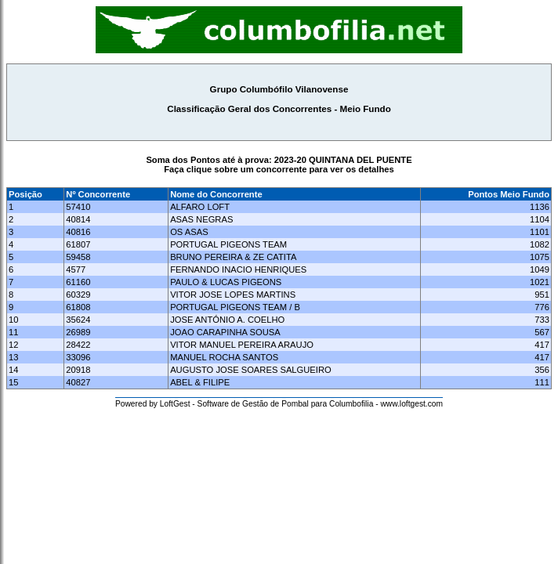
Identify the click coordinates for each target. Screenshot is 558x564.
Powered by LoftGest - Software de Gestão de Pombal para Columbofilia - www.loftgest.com (279, 404)
